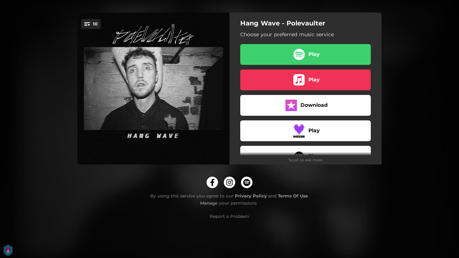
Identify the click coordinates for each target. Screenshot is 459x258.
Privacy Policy (251, 196)
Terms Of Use (293, 196)
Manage (209, 203)
